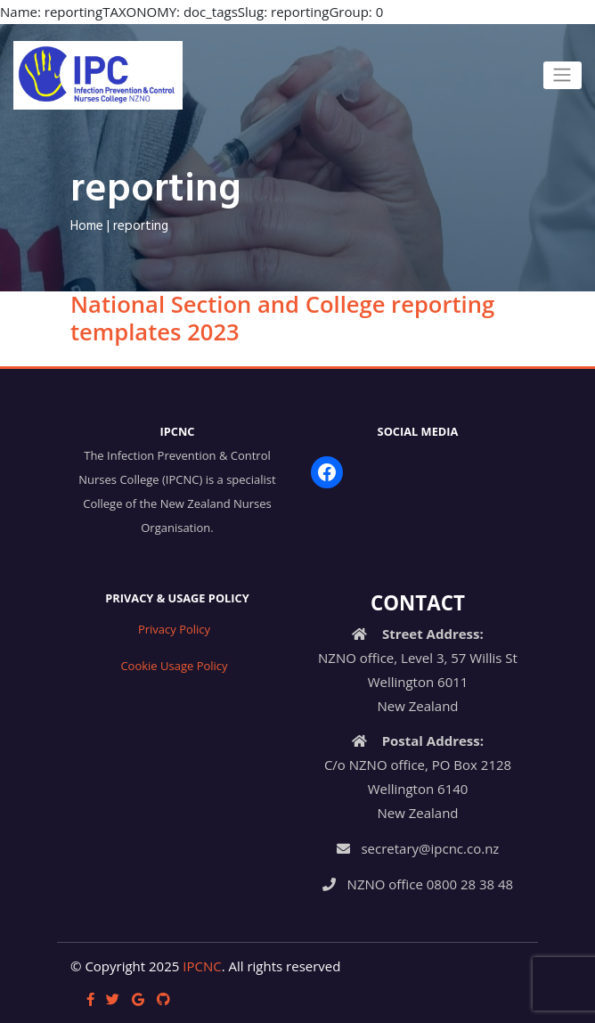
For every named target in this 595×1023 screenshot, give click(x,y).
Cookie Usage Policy (173, 666)
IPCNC (202, 966)
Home (86, 226)
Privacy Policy (174, 629)
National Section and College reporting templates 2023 (282, 318)
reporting (140, 226)
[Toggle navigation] (562, 74)
